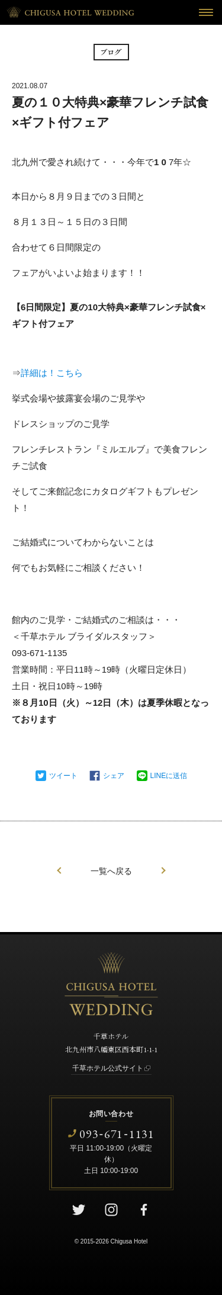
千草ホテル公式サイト (107, 1068)
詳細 (29, 373)
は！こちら (60, 373)
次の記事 (163, 870)
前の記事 (59, 870)
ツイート (63, 776)
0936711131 (117, 1133)
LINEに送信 (169, 776)
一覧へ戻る (111, 871)
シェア (113, 776)
